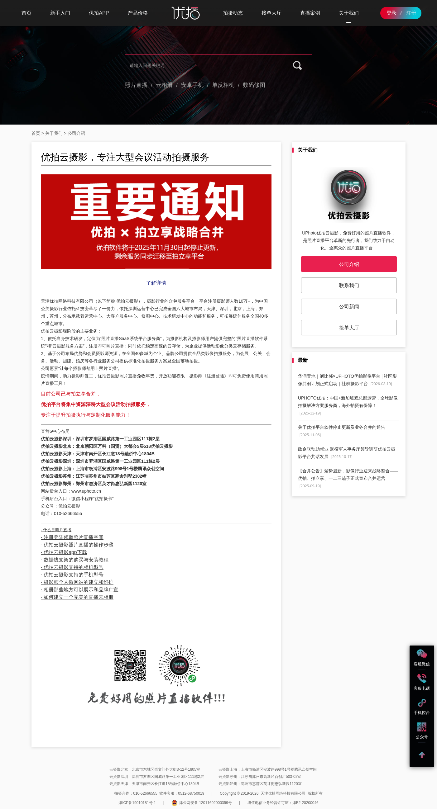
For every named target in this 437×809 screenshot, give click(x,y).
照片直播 (136, 85)
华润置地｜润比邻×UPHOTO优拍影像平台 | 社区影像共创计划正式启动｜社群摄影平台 (347, 380)
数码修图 (254, 85)
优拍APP (99, 13)
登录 (391, 13)
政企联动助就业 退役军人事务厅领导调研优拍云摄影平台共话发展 (346, 453)
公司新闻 (349, 306)
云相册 (164, 85)
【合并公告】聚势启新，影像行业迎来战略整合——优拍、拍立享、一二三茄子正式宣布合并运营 (348, 478)
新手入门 (60, 13)
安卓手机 (192, 85)
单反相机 (223, 85)
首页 (26, 13)
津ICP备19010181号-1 (137, 803)
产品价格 (138, 13)
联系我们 (349, 285)
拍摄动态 (233, 13)
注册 (411, 13)
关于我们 (349, 13)
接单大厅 (271, 13)
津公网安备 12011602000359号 (201, 803)
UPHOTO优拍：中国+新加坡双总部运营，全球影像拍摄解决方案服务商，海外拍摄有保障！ (348, 405)
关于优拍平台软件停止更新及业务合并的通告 (341, 431)
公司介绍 (349, 264)
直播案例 (310, 13)
